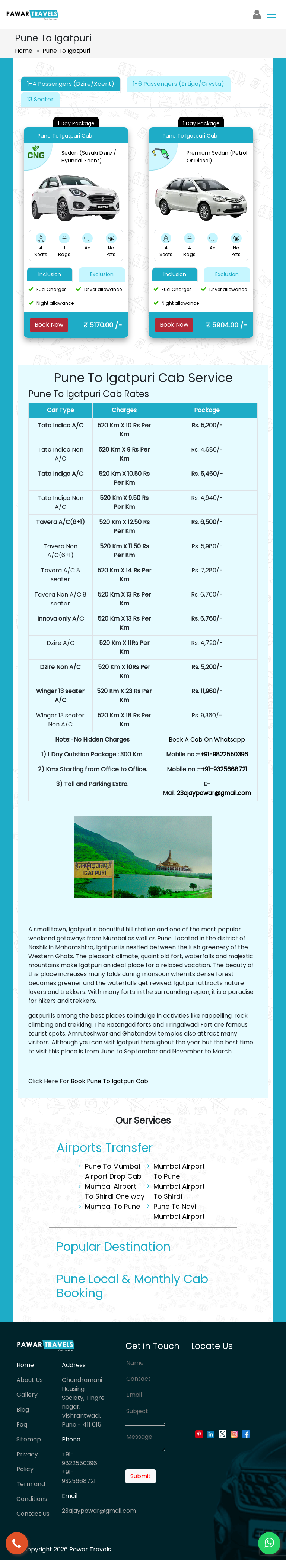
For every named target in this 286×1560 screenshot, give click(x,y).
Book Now (49, 324)
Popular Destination (114, 1246)
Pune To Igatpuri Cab (65, 135)
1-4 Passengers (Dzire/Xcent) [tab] (70, 84)
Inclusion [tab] (49, 274)
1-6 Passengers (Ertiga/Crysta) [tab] (178, 84)
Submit (140, 1476)
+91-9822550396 (224, 754)
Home (23, 50)
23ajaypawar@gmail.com (214, 793)
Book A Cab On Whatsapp (207, 739)
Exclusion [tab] (102, 274)
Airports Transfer (105, 1147)
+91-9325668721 (224, 769)
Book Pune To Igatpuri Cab (109, 1081)
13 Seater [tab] (40, 99)
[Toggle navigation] (271, 14)
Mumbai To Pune (112, 1206)
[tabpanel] (143, 227)
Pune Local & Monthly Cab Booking (132, 1285)
